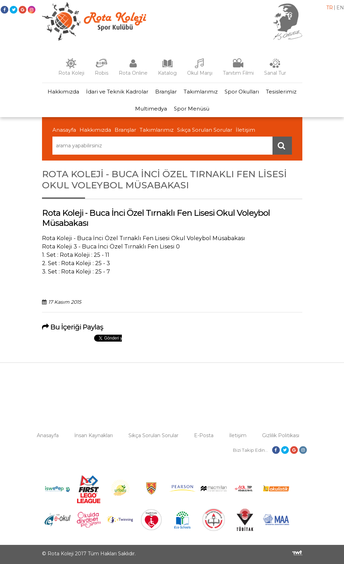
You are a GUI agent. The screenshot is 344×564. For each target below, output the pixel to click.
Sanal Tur (275, 73)
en (340, 8)
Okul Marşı (199, 73)
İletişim (245, 129)
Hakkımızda (63, 91)
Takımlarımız (201, 91)
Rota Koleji (71, 73)
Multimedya (151, 108)
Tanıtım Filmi (238, 73)
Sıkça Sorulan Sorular (204, 129)
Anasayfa (64, 129)
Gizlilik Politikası (280, 435)
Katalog (167, 73)
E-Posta (203, 435)
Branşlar (166, 91)
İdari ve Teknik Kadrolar (117, 91)
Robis (101, 73)
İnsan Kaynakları (93, 435)
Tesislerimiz (281, 91)
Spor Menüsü (191, 108)
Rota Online (133, 73)
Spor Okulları (242, 91)
